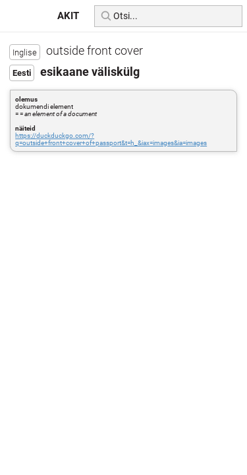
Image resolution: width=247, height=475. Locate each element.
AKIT (68, 16)
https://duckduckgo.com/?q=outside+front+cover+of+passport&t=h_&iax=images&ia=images (111, 139)
